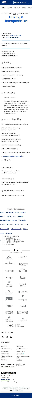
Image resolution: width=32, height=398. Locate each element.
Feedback (19, 360)
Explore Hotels (21, 351)
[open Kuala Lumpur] (10, 238)
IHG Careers (20, 346)
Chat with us (4, 351)
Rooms (10, 8)
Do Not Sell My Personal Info (23, 357)
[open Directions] (9, 244)
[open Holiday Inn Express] (12, 239)
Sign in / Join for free (20, 2)
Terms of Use (5, 353)
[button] (29, 2)
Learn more (5, 380)
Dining (23, 8)
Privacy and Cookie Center (6, 356)
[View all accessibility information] (12, 156)
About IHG (4, 346)
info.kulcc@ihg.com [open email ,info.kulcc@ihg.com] (12, 37)
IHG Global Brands (6, 348)
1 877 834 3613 (19, 365)
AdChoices (20, 354)
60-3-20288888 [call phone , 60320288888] (15, 35)
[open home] (1, 240)
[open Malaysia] (16, 236)
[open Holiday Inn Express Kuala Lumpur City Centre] (15, 241)
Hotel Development (22, 348)
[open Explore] (7, 236)
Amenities (17, 8)
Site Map (3, 360)
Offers (4, 8)
